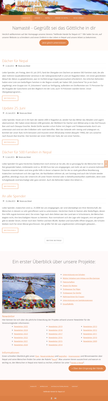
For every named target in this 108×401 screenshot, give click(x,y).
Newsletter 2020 (21, 344)
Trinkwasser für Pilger (72, 289)
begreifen (64, 356)
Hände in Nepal (77, 362)
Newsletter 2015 (55, 341)
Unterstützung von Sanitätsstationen (79, 300)
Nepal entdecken (47, 356)
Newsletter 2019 (55, 326)
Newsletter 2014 (55, 344)
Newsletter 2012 (90, 330)
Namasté (33, 386)
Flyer (37, 356)
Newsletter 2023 (21, 334)
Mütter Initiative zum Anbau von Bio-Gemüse (83, 278)
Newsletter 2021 (21, 341)
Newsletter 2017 (55, 334)
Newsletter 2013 (90, 326)
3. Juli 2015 (10, 65)
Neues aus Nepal (25, 65)
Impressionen (76, 356)
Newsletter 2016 (55, 337)
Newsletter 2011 (90, 334)
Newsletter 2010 (90, 337)
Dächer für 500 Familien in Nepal (28, 152)
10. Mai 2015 (10, 201)
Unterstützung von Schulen (75, 274)
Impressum (44, 386)
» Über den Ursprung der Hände (87, 368)
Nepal (54, 359)
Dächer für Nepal (16, 60)
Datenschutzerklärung (59, 386)
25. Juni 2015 (11, 113)
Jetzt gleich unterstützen (54, 42)
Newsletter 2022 (21, 337)
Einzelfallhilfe (69, 304)
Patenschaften (69, 282)
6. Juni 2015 (10, 157)
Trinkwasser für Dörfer (73, 293)
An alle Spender (15, 196)
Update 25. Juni (14, 108)
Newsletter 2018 (55, 330)
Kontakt (75, 386)
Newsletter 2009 (90, 341)
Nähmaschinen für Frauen (74, 296)
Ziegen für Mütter (70, 285)
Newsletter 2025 (21, 326)
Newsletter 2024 (21, 330)
